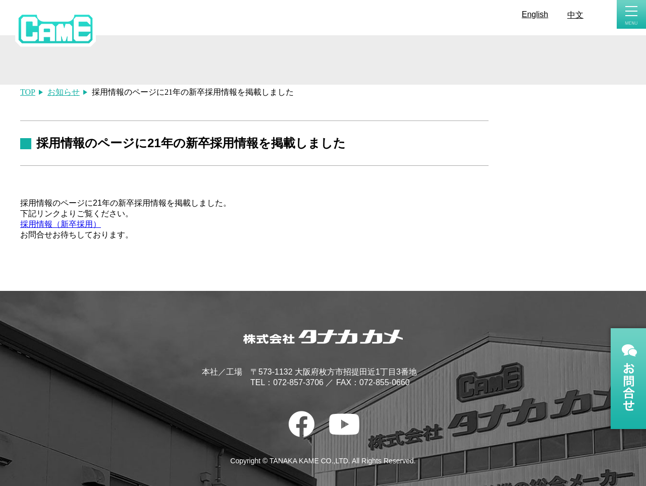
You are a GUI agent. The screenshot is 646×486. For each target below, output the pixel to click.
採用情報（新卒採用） (60, 224)
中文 (575, 15)
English (535, 14)
